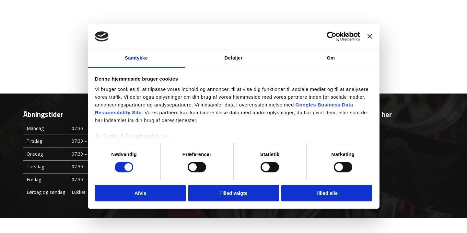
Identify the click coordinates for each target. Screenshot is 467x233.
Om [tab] (331, 58)
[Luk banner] (370, 36)
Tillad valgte (233, 193)
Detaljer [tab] (234, 58)
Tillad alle (327, 193)
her (165, 136)
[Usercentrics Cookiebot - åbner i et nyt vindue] (331, 36)
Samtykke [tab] (136, 58)
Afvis (140, 193)
